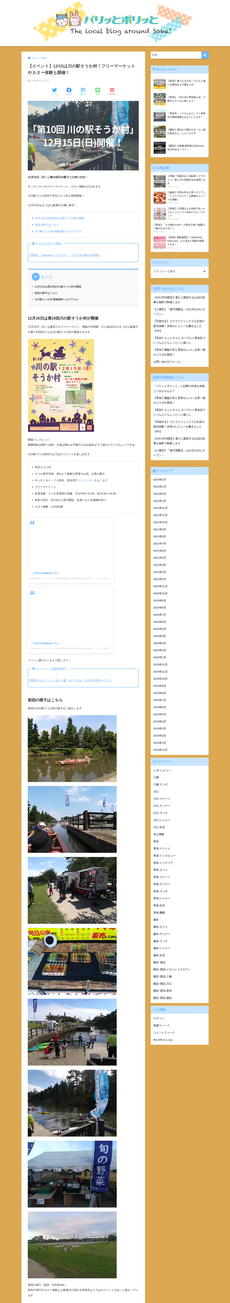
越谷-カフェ (160, 928)
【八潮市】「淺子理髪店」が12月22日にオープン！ (179, 312)
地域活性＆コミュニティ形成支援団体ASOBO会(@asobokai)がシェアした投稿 (69, 578)
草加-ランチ (160, 892)
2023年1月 (159, 488)
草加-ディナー (161, 885)
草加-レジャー (161, 899)
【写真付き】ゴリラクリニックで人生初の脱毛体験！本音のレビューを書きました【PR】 (179, 326)
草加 (156, 842)
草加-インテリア (163, 864)
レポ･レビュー (162, 771)
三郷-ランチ (160, 786)
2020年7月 (159, 616)
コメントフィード (164, 1034)
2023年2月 (159, 480)
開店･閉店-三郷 (162, 978)
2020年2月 (159, 651)
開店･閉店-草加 (162, 992)
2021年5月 (159, 559)
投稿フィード (161, 1026)
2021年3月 (159, 573)
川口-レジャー (161, 821)
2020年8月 (159, 609)
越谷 (156, 921)
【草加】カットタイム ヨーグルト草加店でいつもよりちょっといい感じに (179, 341)
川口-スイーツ (161, 800)
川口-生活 (159, 828)
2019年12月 (160, 666)
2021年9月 (159, 530)
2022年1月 (159, 502)
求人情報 (158, 835)
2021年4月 (159, 566)
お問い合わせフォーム (166, 362)
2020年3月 (159, 644)
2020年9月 (159, 601)
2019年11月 (160, 673)
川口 (156, 793)
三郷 (156, 778)
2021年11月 (160, 516)
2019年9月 (159, 687)
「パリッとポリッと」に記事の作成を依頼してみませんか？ (179, 389)
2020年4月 (159, 637)
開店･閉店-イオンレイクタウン (172, 970)
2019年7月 (159, 701)
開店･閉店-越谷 (162, 999)
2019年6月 (159, 708)
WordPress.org (162, 1041)
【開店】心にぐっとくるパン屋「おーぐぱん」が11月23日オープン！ (70, 680)
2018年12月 (160, 751)
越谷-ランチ (160, 942)
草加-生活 (159, 907)
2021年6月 (159, 552)
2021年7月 (159, 545)
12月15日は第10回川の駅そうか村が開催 (59, 218)
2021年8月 (159, 537)
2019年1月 (159, 744)
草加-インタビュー (164, 857)
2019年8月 (159, 694)
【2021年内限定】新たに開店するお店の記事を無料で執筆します (179, 300)
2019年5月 (159, 715)
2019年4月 (159, 722)
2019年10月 (160, 680)
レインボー (87, 480)
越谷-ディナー (161, 935)
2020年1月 (159, 658)
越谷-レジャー (161, 949)
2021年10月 (160, 523)
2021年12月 (160, 509)
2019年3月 (159, 730)
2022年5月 (159, 495)
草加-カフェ (160, 871)
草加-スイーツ (161, 878)
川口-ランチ (160, 814)
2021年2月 (159, 580)
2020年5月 (159, 630)
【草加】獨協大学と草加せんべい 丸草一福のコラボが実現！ (179, 353)
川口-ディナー (161, 807)
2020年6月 (159, 623)
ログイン (158, 1019)
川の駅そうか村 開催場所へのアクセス (58, 231)
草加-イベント (161, 850)
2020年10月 (160, 594)
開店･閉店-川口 (162, 985)
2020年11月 (160, 587)
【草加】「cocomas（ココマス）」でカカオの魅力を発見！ (64, 255)
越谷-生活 (159, 956)
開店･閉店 (159, 963)
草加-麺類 (159, 914)
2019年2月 (159, 737)
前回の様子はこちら (47, 224)
